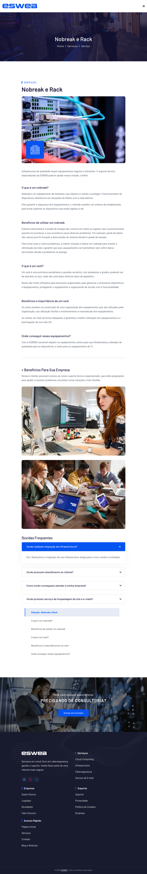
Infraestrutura (82, 765)
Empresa (80, 813)
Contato (26, 839)
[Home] (34, 753)
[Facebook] (24, 779)
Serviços (72, 46)
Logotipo (26, 800)
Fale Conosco (29, 813)
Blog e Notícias (30, 845)
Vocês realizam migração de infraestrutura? (51, 546)
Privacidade (81, 800)
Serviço (85, 46)
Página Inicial (29, 826)
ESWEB (64, 870)
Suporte (79, 794)
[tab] (72, 612)
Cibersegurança (83, 771)
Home (60, 46)
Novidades (27, 807)
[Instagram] (30, 779)
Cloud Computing (84, 759)
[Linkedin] (36, 779)
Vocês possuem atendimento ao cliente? (49, 572)
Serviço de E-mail (84, 778)
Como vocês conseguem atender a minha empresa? (56, 585)
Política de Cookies (85, 807)
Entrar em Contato (73, 712)
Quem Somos (29, 794)
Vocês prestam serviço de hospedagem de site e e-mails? (59, 599)
